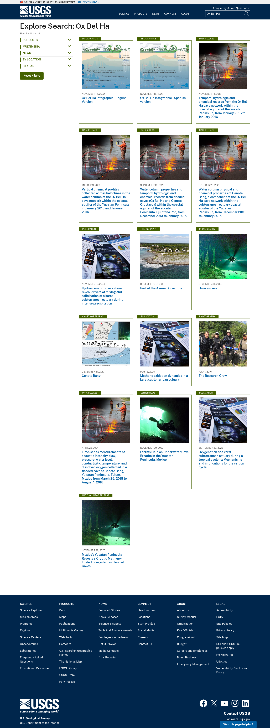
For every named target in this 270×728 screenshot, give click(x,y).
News (155, 13)
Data (62, 610)
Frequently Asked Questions (231, 8)
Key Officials (185, 630)
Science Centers (30, 637)
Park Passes (67, 681)
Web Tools (65, 637)
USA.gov (221, 661)
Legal (220, 604)
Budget (181, 644)
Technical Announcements (115, 630)
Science (124, 13)
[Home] (35, 16)
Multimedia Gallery (71, 630)
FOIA (219, 617)
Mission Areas (29, 617)
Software (65, 644)
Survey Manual (186, 617)
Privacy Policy (225, 630)
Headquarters (146, 610)
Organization (185, 623)
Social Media (146, 630)
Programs (26, 623)
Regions (25, 630)
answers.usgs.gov (238, 719)
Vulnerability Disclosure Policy (231, 670)
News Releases (108, 617)
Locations (144, 617)
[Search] (246, 13)
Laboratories (28, 650)
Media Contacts (108, 650)
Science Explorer (31, 610)
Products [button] (30, 40)
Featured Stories (109, 610)
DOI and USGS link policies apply (228, 646)
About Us (183, 610)
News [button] (27, 53)
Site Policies (224, 623)
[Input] (227, 13)
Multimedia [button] (31, 46)
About (185, 13)
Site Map (222, 637)
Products (140, 13)
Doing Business (186, 657)
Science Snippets (109, 623)
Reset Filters (31, 75)
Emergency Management (193, 664)
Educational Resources (34, 668)
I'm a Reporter (107, 657)
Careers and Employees (192, 650)
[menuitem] (124, 12)
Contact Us (145, 644)
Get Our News (107, 644)
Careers (143, 637)
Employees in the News (113, 637)
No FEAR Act (224, 654)
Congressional (186, 637)
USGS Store (67, 675)
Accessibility (224, 610)
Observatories (29, 644)
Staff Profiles (146, 623)
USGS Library (68, 668)
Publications (67, 623)
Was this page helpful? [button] (238, 724)
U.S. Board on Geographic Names (75, 653)
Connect (170, 13)
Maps (62, 617)
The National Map (70, 661)
